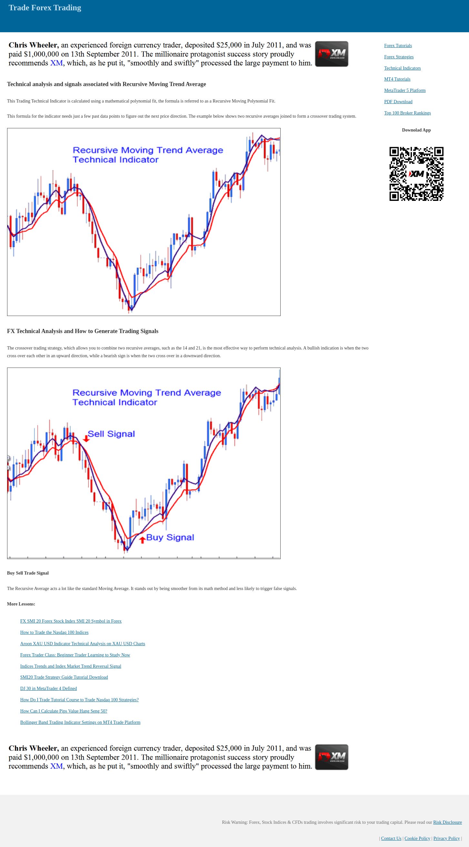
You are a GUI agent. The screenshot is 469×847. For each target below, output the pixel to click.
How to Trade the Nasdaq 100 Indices (54, 632)
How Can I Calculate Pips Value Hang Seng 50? (63, 711)
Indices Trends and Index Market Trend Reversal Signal (70, 666)
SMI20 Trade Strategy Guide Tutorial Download (64, 677)
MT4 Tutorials (397, 79)
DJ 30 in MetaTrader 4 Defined (48, 688)
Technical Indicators (402, 68)
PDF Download (398, 101)
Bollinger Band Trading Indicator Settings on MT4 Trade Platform (80, 722)
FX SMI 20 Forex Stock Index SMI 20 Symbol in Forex (71, 621)
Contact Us (391, 838)
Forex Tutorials (398, 45)
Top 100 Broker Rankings (407, 113)
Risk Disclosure (447, 822)
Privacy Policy (447, 838)
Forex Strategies (399, 56)
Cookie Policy (417, 838)
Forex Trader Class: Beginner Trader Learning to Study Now (75, 655)
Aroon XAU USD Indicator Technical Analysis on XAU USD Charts (82, 643)
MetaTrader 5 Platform (405, 90)
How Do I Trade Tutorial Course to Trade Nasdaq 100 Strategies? (79, 699)
